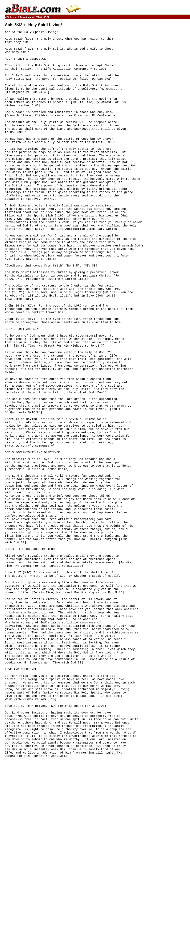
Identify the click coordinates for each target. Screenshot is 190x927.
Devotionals (26, 17)
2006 (38, 17)
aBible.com (11, 17)
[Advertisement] (172, 78)
